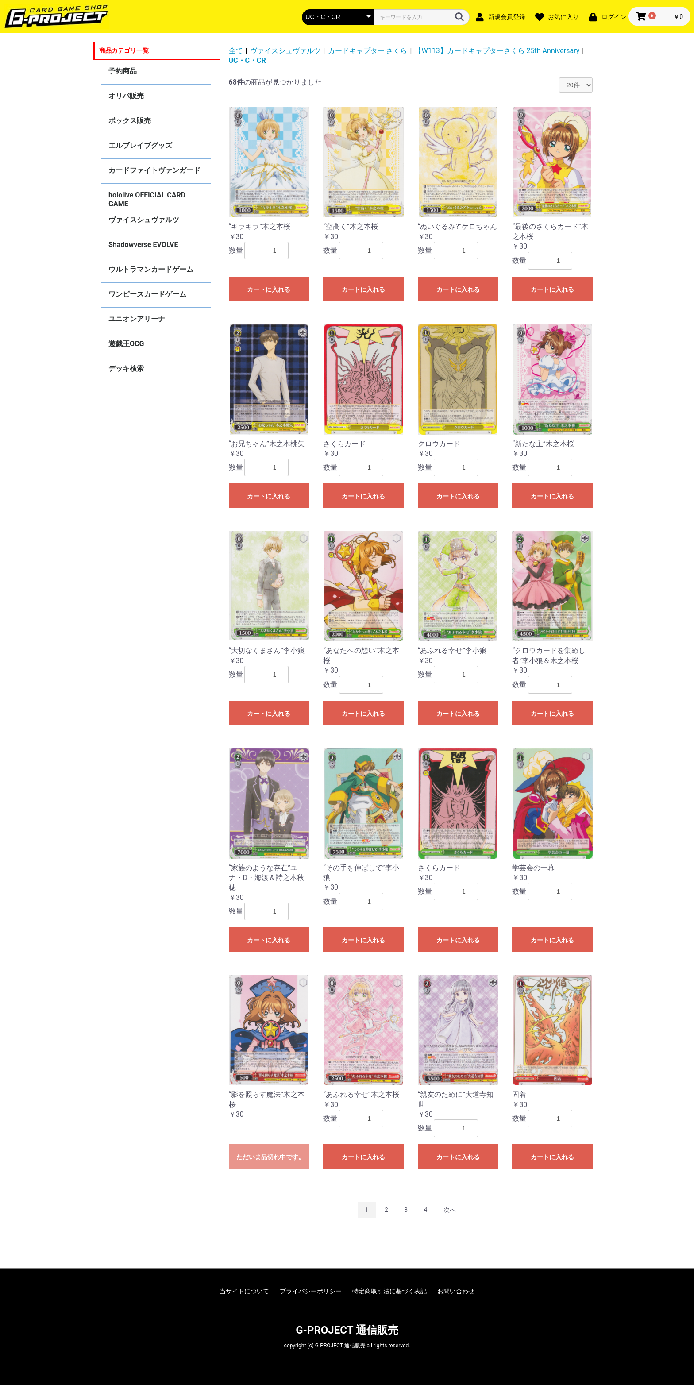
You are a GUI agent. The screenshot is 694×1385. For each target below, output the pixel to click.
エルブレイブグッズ (140, 145)
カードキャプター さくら (368, 50)
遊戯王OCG (126, 343)
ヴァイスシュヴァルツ (143, 220)
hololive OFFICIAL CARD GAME (146, 199)
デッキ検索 (126, 368)
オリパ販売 (126, 96)
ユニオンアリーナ (136, 319)
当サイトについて (244, 1291)
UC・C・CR (247, 60)
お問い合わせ (455, 1291)
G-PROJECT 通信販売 (347, 1330)
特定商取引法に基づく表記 (389, 1291)
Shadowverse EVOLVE (143, 244)
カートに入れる (268, 289)
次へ (449, 1209)
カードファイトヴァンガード (154, 170)
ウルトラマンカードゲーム (150, 269)
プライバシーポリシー (311, 1291)
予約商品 (122, 71)
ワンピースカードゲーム (147, 294)
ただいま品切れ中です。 (270, 1157)
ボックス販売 (129, 120)
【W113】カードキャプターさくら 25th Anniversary (496, 50)
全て (236, 50)
